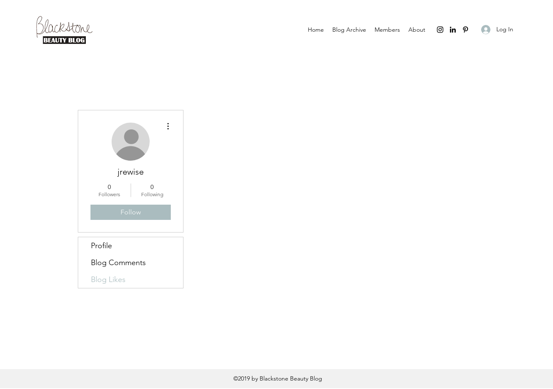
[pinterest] (465, 29)
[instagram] (440, 29)
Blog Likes (108, 279)
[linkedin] (453, 29)
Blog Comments (118, 262)
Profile (101, 245)
